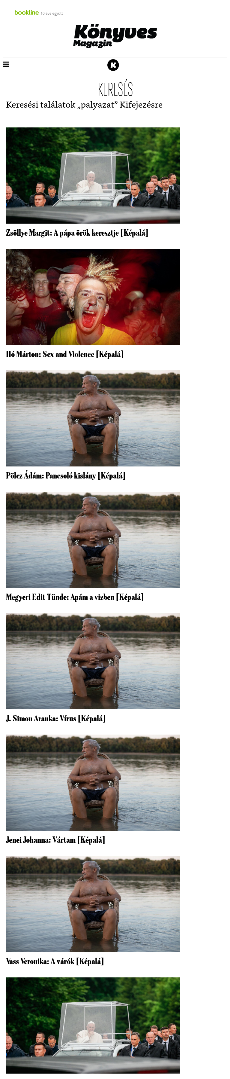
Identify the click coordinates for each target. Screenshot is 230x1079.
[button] (6, 64)
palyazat (97, 105)
